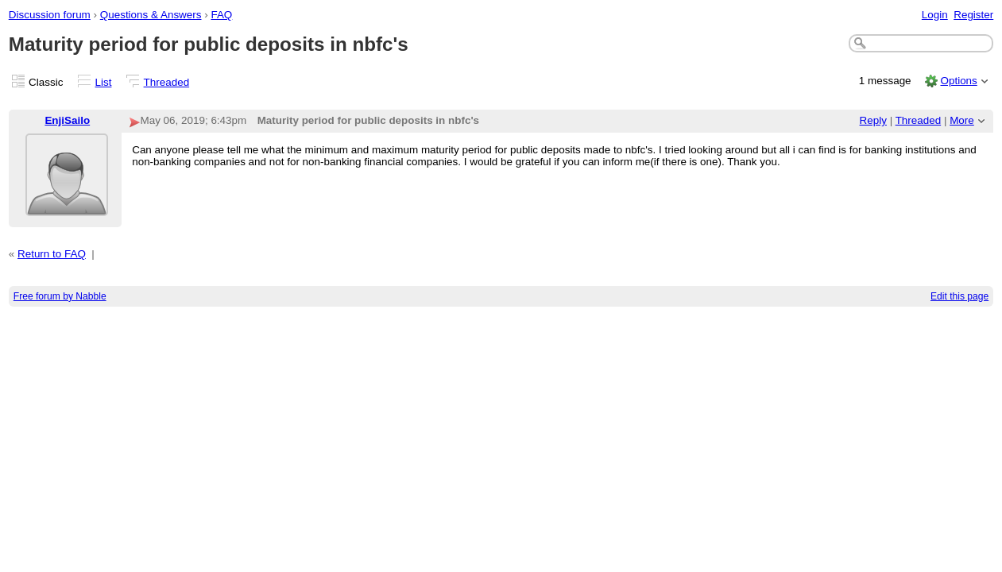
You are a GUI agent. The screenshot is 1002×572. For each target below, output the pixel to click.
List (103, 82)
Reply (873, 120)
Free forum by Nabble (60, 296)
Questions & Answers (151, 15)
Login (935, 15)
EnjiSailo (67, 120)
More (962, 120)
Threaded (167, 82)
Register (973, 15)
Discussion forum (50, 15)
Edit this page (959, 296)
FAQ (221, 15)
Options (958, 81)
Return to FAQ (51, 254)
